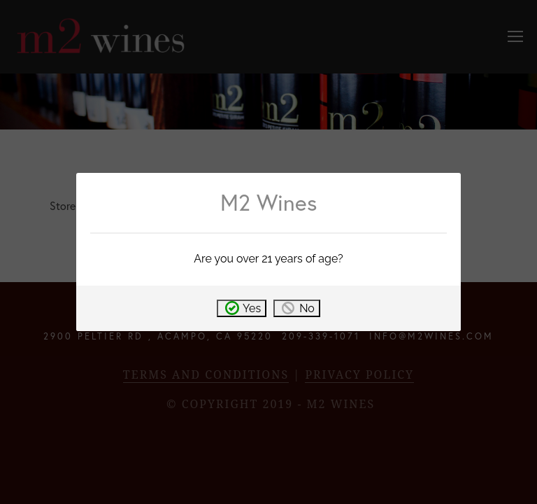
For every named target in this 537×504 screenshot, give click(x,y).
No (307, 308)
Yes (252, 308)
